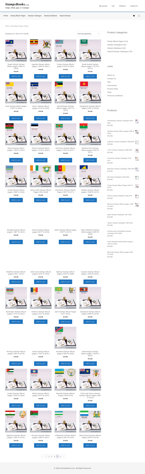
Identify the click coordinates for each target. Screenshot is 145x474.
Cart (113, 6)
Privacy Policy (112, 89)
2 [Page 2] (49, 456)
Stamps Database (50, 16)
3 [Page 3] (51, 456)
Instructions (112, 85)
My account (103, 6)
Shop (109, 92)
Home (6, 16)
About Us (111, 75)
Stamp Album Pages (18, 16)
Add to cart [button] (16, 76)
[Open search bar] (139, 16)
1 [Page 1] (46, 456)
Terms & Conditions (115, 95)
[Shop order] (88, 33)
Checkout (122, 6)
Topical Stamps (65, 16)
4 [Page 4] (54, 456)
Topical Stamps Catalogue (117, 51)
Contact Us (134, 6)
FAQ (109, 82)
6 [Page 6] (60, 456)
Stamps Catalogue (35, 16)
